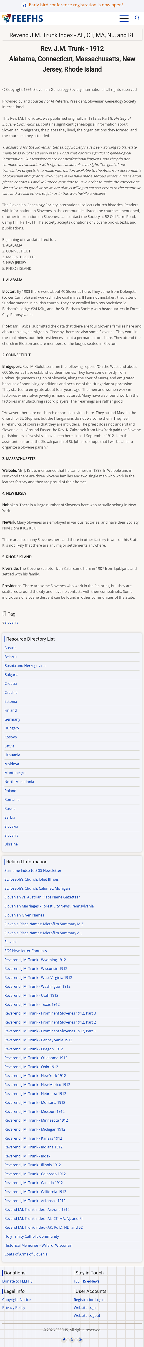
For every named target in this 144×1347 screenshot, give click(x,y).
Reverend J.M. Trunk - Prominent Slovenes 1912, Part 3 (50, 1013)
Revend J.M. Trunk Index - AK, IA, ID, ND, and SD (43, 1227)
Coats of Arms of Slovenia (26, 1254)
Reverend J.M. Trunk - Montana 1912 (34, 1102)
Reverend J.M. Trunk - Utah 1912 (31, 995)
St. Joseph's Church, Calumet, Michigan (37, 888)
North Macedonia (19, 781)
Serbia (9, 817)
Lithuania (12, 754)
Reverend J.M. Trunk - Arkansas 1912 (34, 1200)
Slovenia (11, 622)
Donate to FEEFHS (17, 1281)
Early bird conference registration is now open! (76, 5)
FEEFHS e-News (86, 1281)
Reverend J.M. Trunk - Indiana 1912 (33, 1147)
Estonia (10, 701)
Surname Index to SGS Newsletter (32, 870)
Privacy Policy (13, 1307)
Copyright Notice (16, 1299)
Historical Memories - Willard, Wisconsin (38, 1245)
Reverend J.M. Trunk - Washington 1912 (37, 986)
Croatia (10, 683)
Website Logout (87, 1315)
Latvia (9, 746)
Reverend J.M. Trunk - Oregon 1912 (33, 1049)
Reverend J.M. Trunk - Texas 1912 (32, 1004)
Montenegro (15, 772)
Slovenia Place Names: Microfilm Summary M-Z (43, 923)
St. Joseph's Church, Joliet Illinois (31, 879)
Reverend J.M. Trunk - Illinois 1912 (32, 1164)
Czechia (10, 692)
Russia (9, 808)
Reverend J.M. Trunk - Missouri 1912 (34, 1111)
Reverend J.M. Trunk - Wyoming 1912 (35, 959)
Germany (12, 719)
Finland (10, 710)
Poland (10, 790)
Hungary (11, 728)
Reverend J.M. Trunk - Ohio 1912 (31, 1066)
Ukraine (11, 844)
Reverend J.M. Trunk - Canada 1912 (33, 1182)
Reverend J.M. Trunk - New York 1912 (35, 1075)
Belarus (10, 656)
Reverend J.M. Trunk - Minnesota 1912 (36, 1120)
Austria (10, 647)
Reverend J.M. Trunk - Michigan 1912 (34, 1129)
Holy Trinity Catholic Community (31, 1236)
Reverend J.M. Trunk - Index (27, 1156)
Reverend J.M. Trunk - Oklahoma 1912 (35, 1057)
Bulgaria (11, 674)
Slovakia (11, 826)
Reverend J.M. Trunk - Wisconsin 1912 (35, 968)
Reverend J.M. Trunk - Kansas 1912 (33, 1138)
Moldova (11, 763)
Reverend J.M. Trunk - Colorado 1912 (35, 1173)
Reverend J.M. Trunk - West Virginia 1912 (38, 977)
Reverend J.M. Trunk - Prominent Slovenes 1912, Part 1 (50, 1031)
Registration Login (89, 1299)
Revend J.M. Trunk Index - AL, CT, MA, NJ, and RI (43, 1218)
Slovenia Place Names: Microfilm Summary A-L (43, 932)
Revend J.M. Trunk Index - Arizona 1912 (37, 1209)
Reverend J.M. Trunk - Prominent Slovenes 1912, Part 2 (50, 1022)
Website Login (86, 1307)
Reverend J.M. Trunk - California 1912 (35, 1191)
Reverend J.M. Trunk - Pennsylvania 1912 (38, 1040)
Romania (12, 799)
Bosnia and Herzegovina (25, 665)
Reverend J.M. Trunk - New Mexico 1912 (37, 1084)
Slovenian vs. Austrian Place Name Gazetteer (42, 897)
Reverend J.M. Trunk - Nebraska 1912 (35, 1093)
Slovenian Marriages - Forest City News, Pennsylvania (49, 906)
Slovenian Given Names (24, 915)
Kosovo (10, 737)
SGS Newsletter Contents (25, 950)
